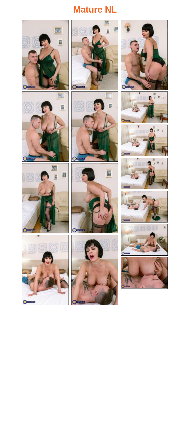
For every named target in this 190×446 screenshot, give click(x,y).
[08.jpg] (144, 174)
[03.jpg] (144, 55)
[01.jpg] (45, 55)
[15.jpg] (144, 273)
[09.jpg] (45, 199)
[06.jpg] (144, 107)
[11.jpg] (144, 207)
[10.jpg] (94, 199)
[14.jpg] (94, 271)
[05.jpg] (94, 127)
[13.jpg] (45, 271)
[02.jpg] (94, 55)
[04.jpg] (45, 127)
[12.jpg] (144, 240)
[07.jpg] (144, 140)
